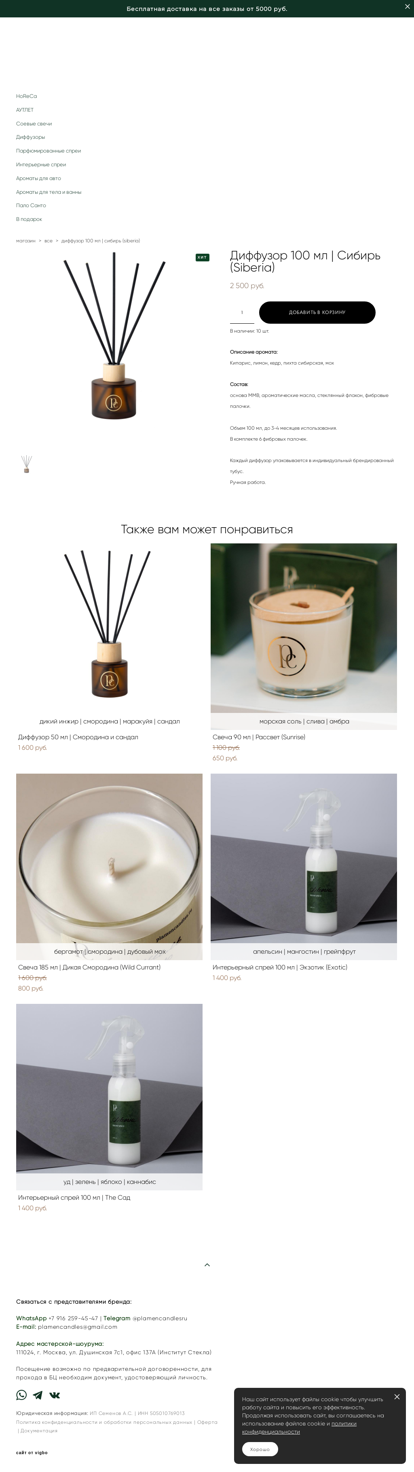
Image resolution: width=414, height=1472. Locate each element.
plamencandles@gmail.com (77, 1327)
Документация (39, 1430)
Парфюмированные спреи (48, 151)
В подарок (29, 219)
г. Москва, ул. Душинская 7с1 (80, 1352)
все (48, 241)
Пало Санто (31, 205)
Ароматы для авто (38, 178)
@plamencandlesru (160, 1318)
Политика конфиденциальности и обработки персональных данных (104, 1422)
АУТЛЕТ (25, 110)
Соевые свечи (34, 124)
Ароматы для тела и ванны (48, 192)
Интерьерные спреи (41, 164)
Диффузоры (30, 137)
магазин (26, 241)
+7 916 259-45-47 (73, 1318)
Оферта (207, 1422)
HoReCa (26, 96)
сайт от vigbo (32, 1453)
